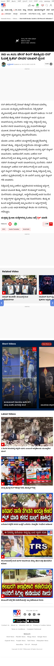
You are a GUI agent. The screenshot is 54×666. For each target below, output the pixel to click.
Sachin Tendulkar (14, 229)
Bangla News (42, 636)
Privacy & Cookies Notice (42, 625)
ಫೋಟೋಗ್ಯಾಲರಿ (39, 10)
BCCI (3, 229)
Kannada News (6, 18)
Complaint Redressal (34, 629)
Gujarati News (10, 640)
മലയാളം (47, 1)
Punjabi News (21, 640)
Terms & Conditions (18, 629)
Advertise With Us (25, 625)
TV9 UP (27, 644)
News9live (19, 644)
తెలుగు (14, 1)
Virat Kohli (26, 229)
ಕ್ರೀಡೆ (43, 14)
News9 (3, 1)
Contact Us (5, 625)
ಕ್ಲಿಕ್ (39, 218)
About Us (14, 625)
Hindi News (10, 636)
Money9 (34, 644)
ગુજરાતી (24, 1)
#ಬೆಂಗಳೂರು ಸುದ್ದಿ (34, 14)
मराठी (19, 1)
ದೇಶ (48, 10)
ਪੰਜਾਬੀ (35, 1)
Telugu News (31, 636)
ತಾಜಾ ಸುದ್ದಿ (8, 10)
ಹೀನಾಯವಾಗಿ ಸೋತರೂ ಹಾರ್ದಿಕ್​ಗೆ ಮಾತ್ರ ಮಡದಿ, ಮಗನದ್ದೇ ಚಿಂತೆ (17, 404)
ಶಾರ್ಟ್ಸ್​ (15, 14)
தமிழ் (41, 1)
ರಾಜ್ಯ (24, 10)
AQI (33, 5)
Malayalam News (42, 640)
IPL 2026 (18, 10)
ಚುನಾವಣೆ (23, 14)
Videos (14, 18)
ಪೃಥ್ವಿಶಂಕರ (10, 64)
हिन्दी (8, 1)
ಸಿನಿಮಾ (30, 10)
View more (46, 344)
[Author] (3, 64)
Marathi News (20, 636)
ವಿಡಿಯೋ (8, 14)
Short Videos (9, 344)
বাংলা (30, 1)
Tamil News (31, 640)
